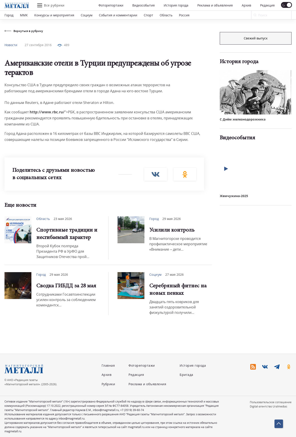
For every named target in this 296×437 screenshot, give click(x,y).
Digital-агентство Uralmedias (268, 406)
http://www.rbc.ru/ (47, 112)
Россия (184, 15)
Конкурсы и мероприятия (54, 15)
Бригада (186, 374)
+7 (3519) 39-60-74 (132, 410)
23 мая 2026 (63, 219)
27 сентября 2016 (38, 45)
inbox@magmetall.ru (106, 410)
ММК (24, 15)
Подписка (255, 38)
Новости (10, 45)
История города (176, 5)
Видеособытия (143, 5)
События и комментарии (118, 15)
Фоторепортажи (110, 5)
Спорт (148, 15)
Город (8, 15)
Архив (246, 5)
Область (166, 15)
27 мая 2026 (174, 274)
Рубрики (108, 384)
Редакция (267, 5)
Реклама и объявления (215, 5)
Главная (108, 365)
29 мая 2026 (171, 219)
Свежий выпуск (256, 114)
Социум (86, 15)
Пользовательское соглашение (271, 402)
